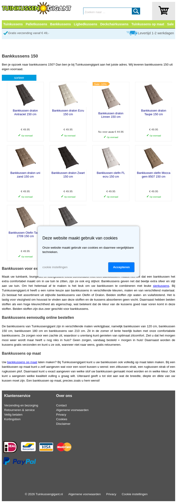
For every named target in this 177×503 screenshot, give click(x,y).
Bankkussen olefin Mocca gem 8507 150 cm (153, 174)
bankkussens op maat (22, 362)
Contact (61, 405)
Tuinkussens (13, 24)
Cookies (61, 419)
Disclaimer (63, 423)
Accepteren (121, 267)
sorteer (19, 78)
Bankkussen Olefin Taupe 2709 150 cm (25, 234)
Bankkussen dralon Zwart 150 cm (68, 174)
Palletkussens (36, 24)
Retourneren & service (19, 410)
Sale (170, 24)
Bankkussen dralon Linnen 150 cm (111, 115)
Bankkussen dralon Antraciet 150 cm (25, 112)
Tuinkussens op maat (147, 24)
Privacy (61, 414)
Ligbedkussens (85, 24)
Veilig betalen (13, 414)
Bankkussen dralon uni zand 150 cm (25, 174)
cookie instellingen (55, 267)
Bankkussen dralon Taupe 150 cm (153, 112)
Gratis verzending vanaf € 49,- (28, 33)
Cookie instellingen (135, 494)
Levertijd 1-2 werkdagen (156, 33)
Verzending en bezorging (21, 405)
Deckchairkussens (114, 24)
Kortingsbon (12, 419)
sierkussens (161, 285)
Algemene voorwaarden (72, 410)
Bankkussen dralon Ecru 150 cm (68, 112)
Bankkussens (60, 24)
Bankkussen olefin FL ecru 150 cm (111, 174)
